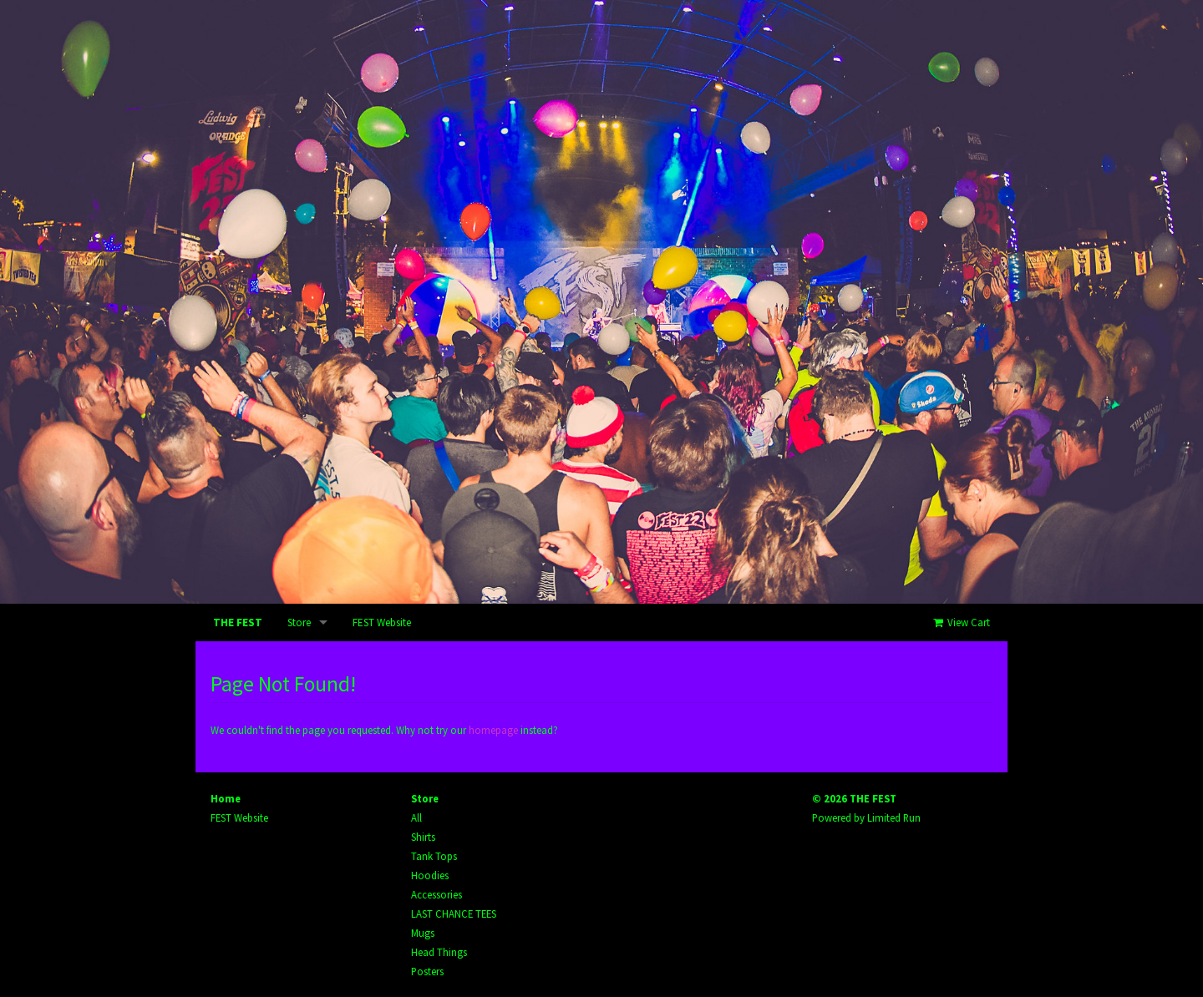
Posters (427, 971)
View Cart (960, 622)
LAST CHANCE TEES (453, 913)
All (416, 817)
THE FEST (237, 622)
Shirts (423, 836)
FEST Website (382, 622)
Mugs (422, 932)
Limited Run (894, 817)
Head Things (439, 952)
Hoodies (430, 875)
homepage (493, 729)
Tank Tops (434, 856)
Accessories (436, 894)
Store (299, 622)
